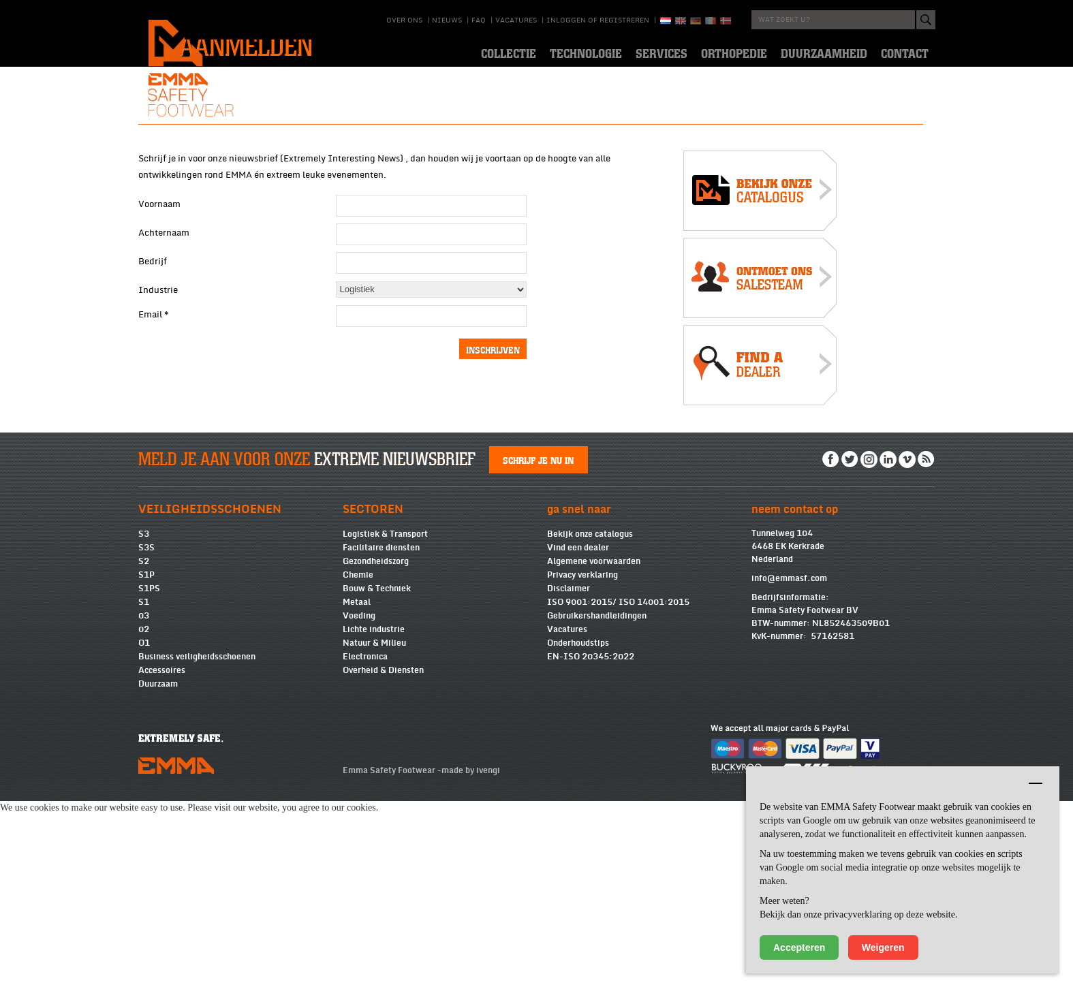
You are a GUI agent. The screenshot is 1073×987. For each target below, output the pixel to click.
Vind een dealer (578, 734)
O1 (144, 829)
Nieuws (447, 20)
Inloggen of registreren (597, 20)
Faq (478, 20)
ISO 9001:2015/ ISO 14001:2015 (618, 788)
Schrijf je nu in (538, 645)
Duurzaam (158, 870)
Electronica (365, 843)
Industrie (158, 462)
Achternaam (163, 405)
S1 (143, 788)
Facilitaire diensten (381, 734)
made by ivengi (470, 956)
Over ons (404, 20)
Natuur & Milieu (374, 829)
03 (143, 802)
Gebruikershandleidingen (597, 802)
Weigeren (883, 947)
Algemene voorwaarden (593, 747)
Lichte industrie (374, 815)
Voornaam (159, 377)
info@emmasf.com (789, 764)
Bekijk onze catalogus (590, 720)
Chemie (358, 761)
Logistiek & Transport (385, 720)
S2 (143, 747)
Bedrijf (152, 434)
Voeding (359, 802)
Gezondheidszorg (376, 747)
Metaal (357, 788)
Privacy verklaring (582, 761)
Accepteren (799, 947)
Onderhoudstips (578, 829)
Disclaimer (568, 774)
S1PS (149, 774)
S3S (146, 734)
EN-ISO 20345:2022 (590, 843)
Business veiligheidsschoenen (196, 843)
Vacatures (516, 20)
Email (153, 487)
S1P (146, 761)
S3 (143, 720)
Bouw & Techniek (377, 774)
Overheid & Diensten (383, 856)
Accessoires (161, 856)
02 (143, 815)
